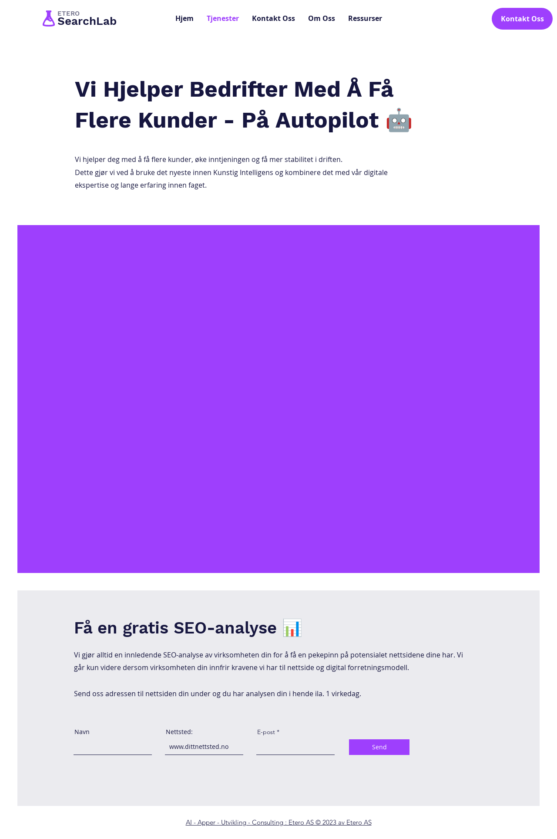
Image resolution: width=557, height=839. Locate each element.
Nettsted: (179, 732)
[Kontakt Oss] (522, 19)
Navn (82, 732)
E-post (266, 732)
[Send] (379, 747)
